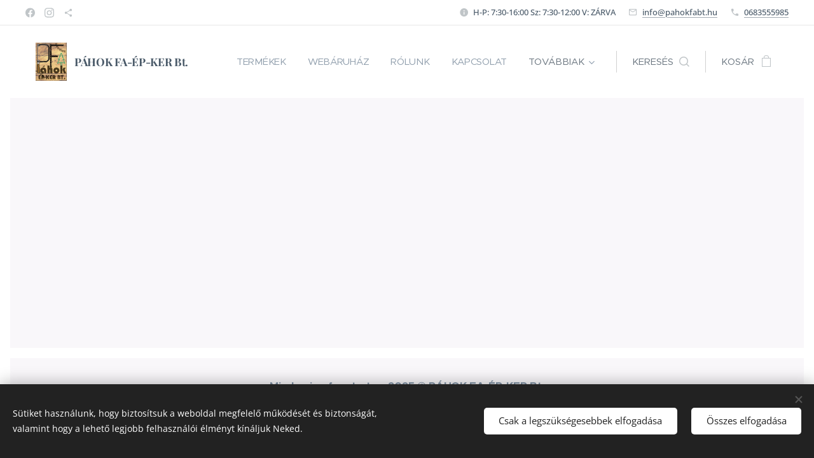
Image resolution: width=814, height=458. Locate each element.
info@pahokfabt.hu (679, 12)
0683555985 (766, 12)
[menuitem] (256, 62)
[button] (660, 62)
